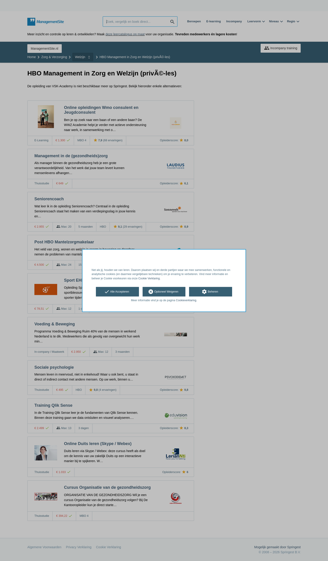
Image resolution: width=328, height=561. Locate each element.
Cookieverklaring (186, 300)
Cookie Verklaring (149, 278)
